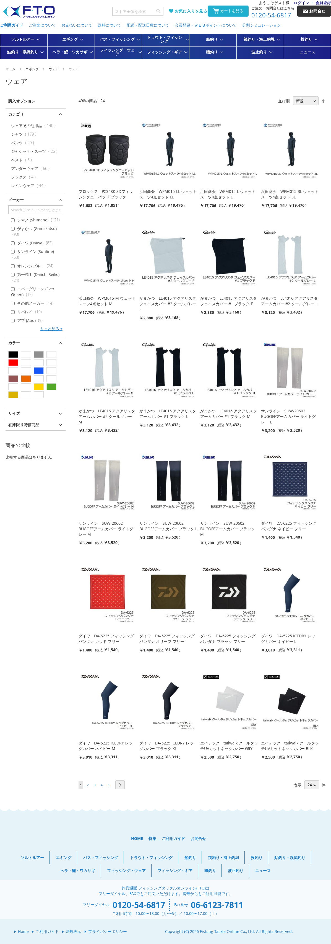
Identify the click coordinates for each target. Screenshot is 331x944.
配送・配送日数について (148, 25)
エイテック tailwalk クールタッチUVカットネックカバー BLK (290, 745)
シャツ (25, 134)
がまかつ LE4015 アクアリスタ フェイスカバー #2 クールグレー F (168, 304)
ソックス (24, 177)
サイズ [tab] (14, 413)
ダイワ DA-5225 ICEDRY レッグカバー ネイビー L (288, 638)
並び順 (284, 101)
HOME (137, 838)
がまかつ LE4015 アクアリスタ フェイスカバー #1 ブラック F (228, 301)
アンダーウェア (31, 168)
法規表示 (73, 931)
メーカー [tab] (16, 199)
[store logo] (29, 12)
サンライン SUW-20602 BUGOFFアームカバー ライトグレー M (106, 529)
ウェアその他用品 (34, 125)
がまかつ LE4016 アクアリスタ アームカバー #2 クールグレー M (107, 416)
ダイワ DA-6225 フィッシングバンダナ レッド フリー (106, 638)
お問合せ (198, 838)
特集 (152, 838)
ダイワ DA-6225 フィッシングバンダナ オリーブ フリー (167, 638)
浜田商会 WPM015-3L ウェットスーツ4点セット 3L (290, 194)
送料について (109, 25)
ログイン (301, 2)
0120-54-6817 (271, 15)
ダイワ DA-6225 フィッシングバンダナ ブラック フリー (228, 638)
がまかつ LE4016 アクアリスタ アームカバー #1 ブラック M (228, 413)
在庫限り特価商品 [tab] (23, 424)
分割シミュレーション (261, 25)
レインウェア (29, 185)
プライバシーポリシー (107, 931)
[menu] (165, 46)
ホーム (11, 69)
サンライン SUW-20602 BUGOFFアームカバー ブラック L (168, 526)
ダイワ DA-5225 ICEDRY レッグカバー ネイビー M (106, 745)
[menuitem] (24, 39)
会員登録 (323, 2)
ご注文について (42, 25)
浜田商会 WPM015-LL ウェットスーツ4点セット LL (168, 194)
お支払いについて (76, 25)
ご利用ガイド (11, 25)
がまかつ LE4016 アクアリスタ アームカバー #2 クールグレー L (289, 301)
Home (23, 931)
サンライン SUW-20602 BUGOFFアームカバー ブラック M (227, 529)
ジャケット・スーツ (35, 151)
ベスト (22, 159)
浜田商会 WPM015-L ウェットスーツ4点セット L (228, 194)
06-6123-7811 (217, 905)
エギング (32, 69)
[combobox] (138, 11)
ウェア (54, 69)
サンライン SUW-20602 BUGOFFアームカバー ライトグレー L (288, 416)
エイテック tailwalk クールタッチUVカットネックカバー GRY (229, 745)
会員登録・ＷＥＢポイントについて (206, 25)
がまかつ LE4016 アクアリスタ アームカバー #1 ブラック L (167, 413)
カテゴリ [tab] (16, 114)
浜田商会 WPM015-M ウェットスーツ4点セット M (107, 301)
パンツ (24, 142)
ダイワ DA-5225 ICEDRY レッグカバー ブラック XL (166, 745)
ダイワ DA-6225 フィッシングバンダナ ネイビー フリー (288, 526)
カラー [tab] (14, 342)
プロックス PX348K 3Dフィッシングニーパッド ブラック (106, 194)
